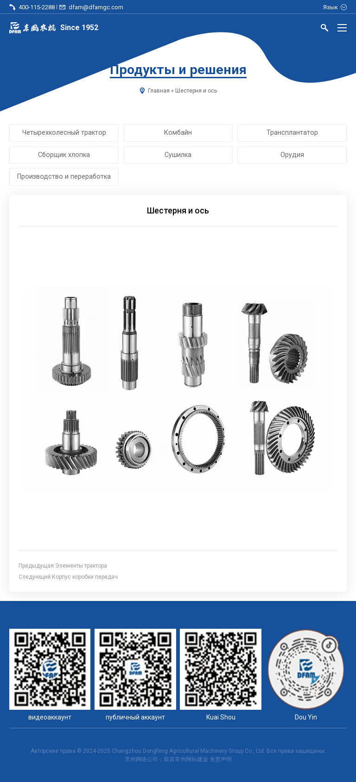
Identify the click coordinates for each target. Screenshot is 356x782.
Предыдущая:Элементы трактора (63, 566)
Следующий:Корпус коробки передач (68, 577)
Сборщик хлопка (64, 154)
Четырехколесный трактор (64, 132)
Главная (159, 91)
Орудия (292, 154)
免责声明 (221, 759)
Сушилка (178, 154)
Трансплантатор (292, 132)
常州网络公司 (141, 759)
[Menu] (342, 28)
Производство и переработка (64, 177)
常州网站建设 (191, 759)
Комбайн (178, 132)
